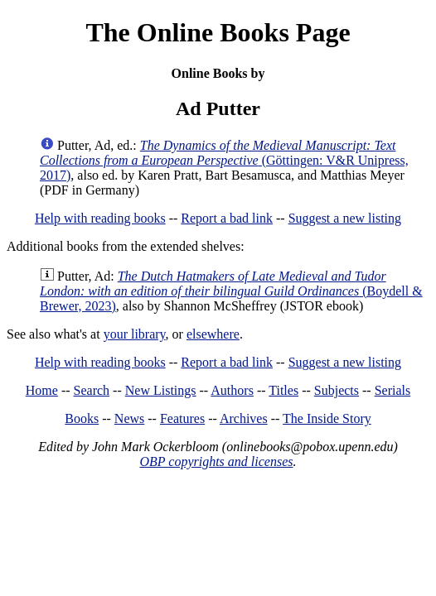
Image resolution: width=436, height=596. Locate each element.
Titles (283, 390)
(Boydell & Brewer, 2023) (231, 291)
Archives (244, 418)
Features (182, 418)
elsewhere (213, 334)
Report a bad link (227, 218)
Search (92, 390)
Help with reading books (100, 218)
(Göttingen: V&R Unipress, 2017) (224, 160)
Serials (393, 390)
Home (42, 390)
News (129, 418)
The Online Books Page (217, 32)
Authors (232, 390)
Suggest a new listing (344, 218)
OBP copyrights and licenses (216, 461)
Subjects (336, 390)
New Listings (160, 390)
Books (82, 418)
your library (135, 334)
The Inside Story (327, 418)
